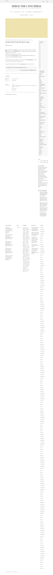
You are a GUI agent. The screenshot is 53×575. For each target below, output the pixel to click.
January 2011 (42, 436)
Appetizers (40, 73)
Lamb (40, 111)
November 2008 (42, 485)
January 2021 (42, 278)
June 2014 (41, 359)
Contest (40, 86)
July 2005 (41, 560)
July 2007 (41, 515)
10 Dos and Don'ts (41, 72)
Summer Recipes (41, 139)
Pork (40, 125)
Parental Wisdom (30, 59)
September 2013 (42, 376)
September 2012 (42, 398)
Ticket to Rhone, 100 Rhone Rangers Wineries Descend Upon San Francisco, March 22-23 (9, 237)
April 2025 (41, 242)
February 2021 (42, 276)
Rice (23, 258)
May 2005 (41, 564)
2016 (39, 53)
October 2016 (42, 306)
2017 (39, 52)
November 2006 (42, 530)
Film (39, 95)
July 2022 (41, 255)
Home (11, 11)
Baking (40, 75)
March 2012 (41, 410)
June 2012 (41, 404)
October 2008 (42, 487)
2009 (40, 62)
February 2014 (42, 366)
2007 (39, 65)
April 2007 (41, 521)
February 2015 (42, 344)
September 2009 (42, 466)
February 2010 (42, 457)
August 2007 (42, 513)
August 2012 (42, 400)
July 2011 (41, 425)
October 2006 (42, 532)
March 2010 (42, 455)
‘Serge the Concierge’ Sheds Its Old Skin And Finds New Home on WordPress (43, 194)
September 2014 (42, 353)
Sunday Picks (41, 140)
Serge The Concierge (26, 6)
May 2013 (41, 383)
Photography (24, 256)
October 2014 (42, 351)
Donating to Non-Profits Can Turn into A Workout (35, 245)
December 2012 (42, 393)
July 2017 (41, 297)
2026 (39, 43)
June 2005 (41, 562)
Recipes (22, 11)
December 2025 (42, 229)
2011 (39, 60)
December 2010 (42, 438)
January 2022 (42, 263)
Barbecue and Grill (41, 76)
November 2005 (42, 553)
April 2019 (41, 295)
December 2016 (42, 304)
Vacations (40, 148)
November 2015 (42, 327)
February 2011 (42, 434)
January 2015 (42, 346)
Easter (40, 91)
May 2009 (41, 474)
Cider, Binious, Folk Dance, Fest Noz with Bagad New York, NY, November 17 (43, 214)
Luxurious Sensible (41, 112)
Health (40, 104)
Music (40, 118)
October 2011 (42, 419)
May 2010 (41, 451)
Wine (39, 154)
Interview (40, 109)
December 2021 (42, 265)
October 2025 (42, 233)
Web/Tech (40, 152)
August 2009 (42, 468)
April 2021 (41, 272)
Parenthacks (15, 49)
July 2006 (41, 538)
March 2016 (42, 319)
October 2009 (42, 464)
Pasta (40, 121)
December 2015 (42, 325)
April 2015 (41, 340)
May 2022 (41, 257)
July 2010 (41, 447)
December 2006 (42, 528)
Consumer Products (42, 85)
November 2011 (42, 417)
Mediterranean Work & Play (38, 11)
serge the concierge (42, 196)
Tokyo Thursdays (28, 11)
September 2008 (42, 489)
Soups (40, 135)
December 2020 (42, 280)
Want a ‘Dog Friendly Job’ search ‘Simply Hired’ (28, 70)
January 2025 (42, 248)
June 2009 (41, 472)
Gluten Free (40, 100)
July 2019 (41, 291)
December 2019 (42, 289)
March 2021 (41, 274)
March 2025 (42, 244)
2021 (39, 48)
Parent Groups (15, 55)
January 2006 (42, 549)
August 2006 (42, 536)
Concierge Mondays (41, 84)
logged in (10, 94)
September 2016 (42, 308)
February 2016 (42, 321)
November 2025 (42, 231)
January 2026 (42, 227)
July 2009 (41, 470)
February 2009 (42, 479)
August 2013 (42, 378)
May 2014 (41, 361)
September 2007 (42, 511)
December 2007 (42, 506)
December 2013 (42, 370)
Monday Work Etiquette (42, 116)
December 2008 (42, 483)
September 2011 (42, 421)
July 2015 (41, 334)
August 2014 (42, 355)
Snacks (40, 134)
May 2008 (41, 496)
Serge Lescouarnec (9, 45)
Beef (39, 77)
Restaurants (40, 127)
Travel (40, 145)
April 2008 (41, 498)
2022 (39, 47)
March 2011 (41, 432)
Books (24, 230)
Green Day (40, 103)
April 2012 (41, 408)
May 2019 (41, 293)
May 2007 (41, 519)
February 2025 (42, 246)
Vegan (40, 149)
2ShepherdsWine (42, 202)
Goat (39, 102)
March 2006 (42, 545)
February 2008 (42, 502)
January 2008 (42, 504)
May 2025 (41, 240)
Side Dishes (28, 259)
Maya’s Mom (17, 51)
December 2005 (42, 551)
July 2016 (41, 312)
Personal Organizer (42, 122)
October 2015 (42, 329)
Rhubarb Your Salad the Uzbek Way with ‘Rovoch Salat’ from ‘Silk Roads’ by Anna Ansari (43, 172)
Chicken (40, 80)
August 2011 (42, 423)
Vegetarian (40, 150)
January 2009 (42, 481)
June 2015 (41, 336)
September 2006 (42, 534)
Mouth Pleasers (41, 117)
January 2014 (42, 368)
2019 (39, 51)
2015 (39, 55)
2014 (39, 56)
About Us (18, 227)
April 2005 (41, 566)
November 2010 (42, 440)
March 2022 (42, 261)
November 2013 (42, 372)
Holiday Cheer (25, 245)
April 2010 (41, 453)
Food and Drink (41, 98)
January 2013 (42, 391)
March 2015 (41, 342)
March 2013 (41, 387)
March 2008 (42, 500)
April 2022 (41, 259)
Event (40, 94)
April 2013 (41, 385)
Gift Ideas (40, 99)
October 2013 (42, 374)
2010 (39, 61)
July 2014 (41, 357)
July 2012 (41, 402)
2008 (40, 64)
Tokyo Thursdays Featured (42, 144)
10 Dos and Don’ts (17, 11)
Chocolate (40, 81)
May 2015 (41, 338)
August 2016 (42, 310)
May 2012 (41, 406)
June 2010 (41, 449)
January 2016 (42, 323)
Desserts (40, 89)
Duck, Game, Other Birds (42, 90)
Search (39, 159)
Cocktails (40, 82)
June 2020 (41, 287)
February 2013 (42, 389)
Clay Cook (6, 84)
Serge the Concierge (42, 131)
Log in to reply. (14, 80)
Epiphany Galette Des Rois (42, 93)
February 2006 (42, 547)
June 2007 (41, 517)
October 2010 (42, 442)
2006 (40, 66)
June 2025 (41, 238)
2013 (39, 57)
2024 (39, 46)
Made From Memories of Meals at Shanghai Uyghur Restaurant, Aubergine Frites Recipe (42, 168)
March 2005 (42, 568)
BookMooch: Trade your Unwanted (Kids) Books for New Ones (16, 67)
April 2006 (41, 543)
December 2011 (42, 415)
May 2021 (41, 270)
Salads (40, 130)
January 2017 (42, 302)
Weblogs (40, 153)
